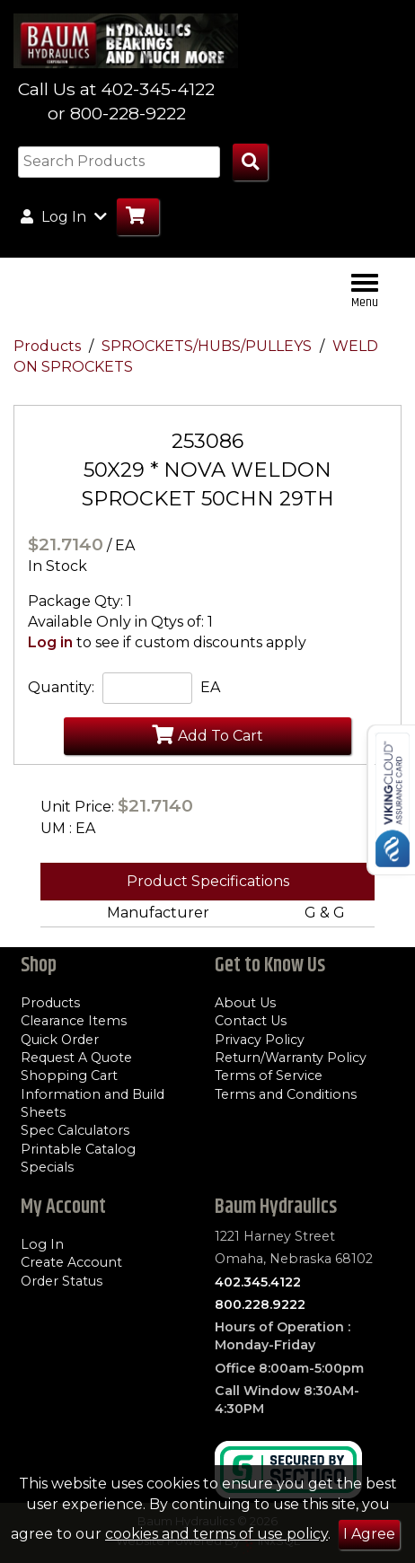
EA (210, 687)
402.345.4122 (258, 1282)
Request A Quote (76, 1057)
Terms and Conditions (286, 1094)
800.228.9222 (260, 1304)
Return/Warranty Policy (290, 1057)
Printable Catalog (78, 1149)
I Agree (369, 1533)
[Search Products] (250, 162)
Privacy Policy (260, 1040)
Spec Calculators (75, 1130)
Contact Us (251, 1021)
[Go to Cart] (138, 216)
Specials (47, 1167)
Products (48, 346)
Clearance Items (74, 1021)
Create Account (71, 1262)
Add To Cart (207, 734)
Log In (42, 1244)
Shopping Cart (69, 1075)
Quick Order (60, 1040)
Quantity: (61, 687)
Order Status (61, 1281)
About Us (245, 1003)
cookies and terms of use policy (216, 1533)
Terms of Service (268, 1075)
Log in (50, 642)
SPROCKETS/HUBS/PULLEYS (208, 346)
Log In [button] (63, 216)
